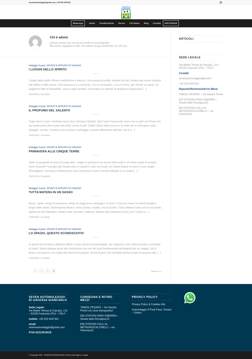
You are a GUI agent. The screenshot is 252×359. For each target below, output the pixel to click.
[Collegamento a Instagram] (220, 2)
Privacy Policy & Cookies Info (148, 304)
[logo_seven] (126, 12)
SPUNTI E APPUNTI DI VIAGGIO (64, 65)
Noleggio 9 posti (37, 65)
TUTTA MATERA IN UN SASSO (51, 192)
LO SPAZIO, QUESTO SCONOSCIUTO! (56, 233)
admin (47, 94)
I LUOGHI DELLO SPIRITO (48, 69)
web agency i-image (80, 355)
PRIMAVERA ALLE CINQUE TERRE (54, 151)
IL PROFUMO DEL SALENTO (49, 110)
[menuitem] (79, 23)
